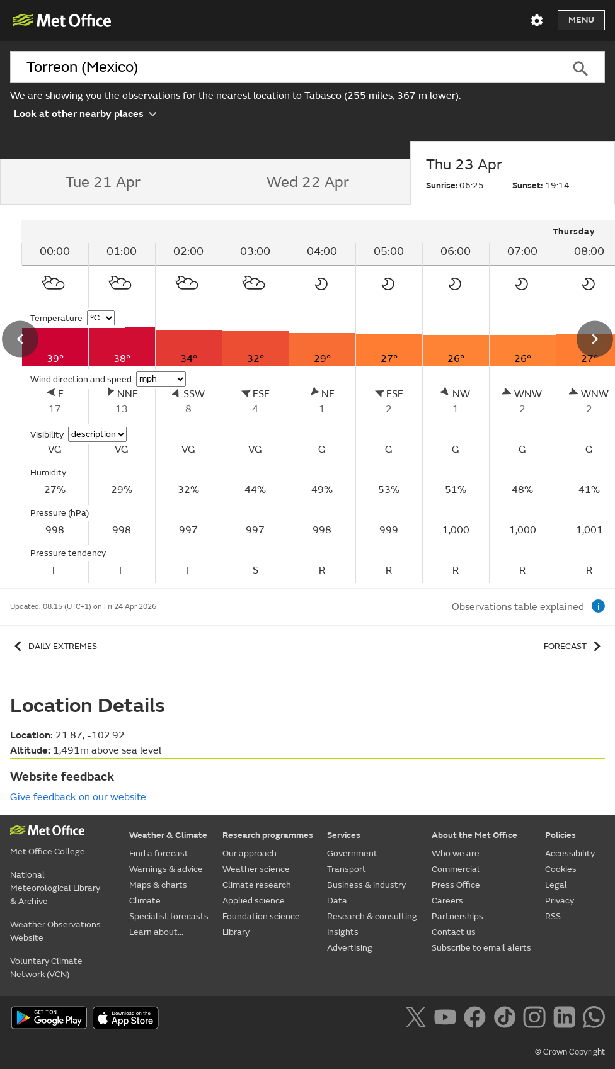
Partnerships (457, 916)
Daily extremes (53, 646)
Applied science (253, 900)
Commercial (456, 869)
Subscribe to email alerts (481, 947)
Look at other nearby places (85, 113)
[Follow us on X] (418, 1019)
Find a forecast (158, 853)
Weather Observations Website (55, 931)
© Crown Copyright (570, 1052)
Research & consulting (372, 916)
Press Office (456, 885)
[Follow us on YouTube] (447, 1019)
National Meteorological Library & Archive (55, 888)
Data (337, 900)
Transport (346, 869)
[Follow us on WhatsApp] (594, 1019)
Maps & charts (158, 885)
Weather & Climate (168, 835)
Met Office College (47, 851)
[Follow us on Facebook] (477, 1019)
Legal (556, 885)
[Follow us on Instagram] (536, 1019)
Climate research (256, 885)
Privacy (559, 900)
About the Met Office (474, 835)
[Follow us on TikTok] (506, 1019)
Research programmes (267, 835)
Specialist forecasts (169, 916)
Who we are (456, 853)
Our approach (249, 853)
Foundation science (261, 916)
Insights (343, 932)
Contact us (454, 932)
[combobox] (283, 67)
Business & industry (366, 885)
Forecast (574, 646)
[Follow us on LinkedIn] (566, 1019)
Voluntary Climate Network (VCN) (46, 968)
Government (352, 853)
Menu (581, 19)
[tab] (102, 182)
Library (236, 932)
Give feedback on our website (78, 797)
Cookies (561, 869)
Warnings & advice (166, 869)
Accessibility (570, 853)
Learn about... (156, 932)
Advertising (349, 947)
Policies (560, 835)
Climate (145, 900)
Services (343, 835)
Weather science (256, 869)
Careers (447, 900)
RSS (553, 916)
